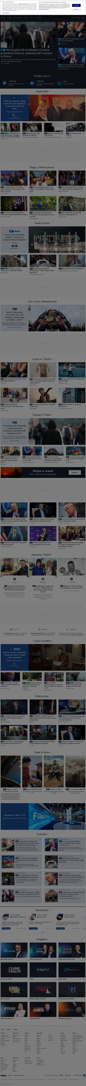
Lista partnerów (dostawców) (44, 9)
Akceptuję (76, 5)
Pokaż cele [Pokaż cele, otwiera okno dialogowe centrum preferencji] (76, 9)
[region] (43, 7)
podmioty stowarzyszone (23, 3)
